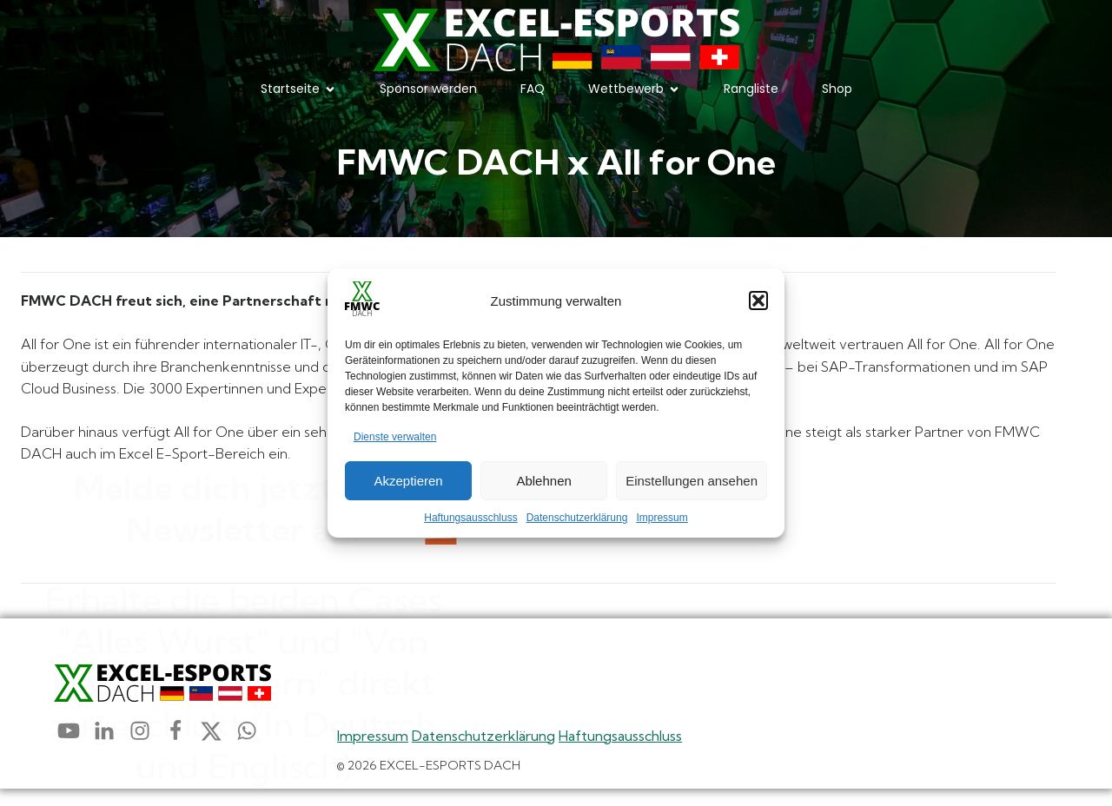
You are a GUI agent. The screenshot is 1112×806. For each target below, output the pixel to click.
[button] (758, 300)
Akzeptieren (408, 480)
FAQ (532, 97)
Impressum (661, 518)
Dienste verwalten (395, 437)
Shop (837, 97)
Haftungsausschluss (470, 518)
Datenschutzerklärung (577, 518)
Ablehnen (543, 480)
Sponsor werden (428, 97)
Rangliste (751, 97)
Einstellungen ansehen (692, 480)
